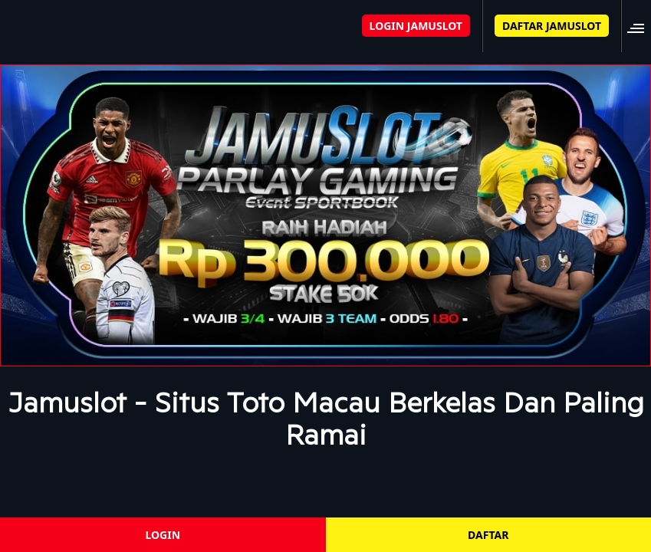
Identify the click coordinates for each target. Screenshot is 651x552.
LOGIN (162, 534)
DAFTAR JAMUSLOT (551, 25)
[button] (640, 26)
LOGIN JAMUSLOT (416, 25)
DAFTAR (488, 534)
